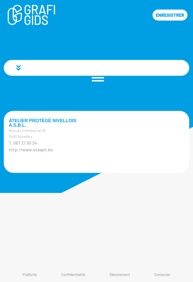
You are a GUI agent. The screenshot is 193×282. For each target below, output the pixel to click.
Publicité (30, 274)
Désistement (120, 274)
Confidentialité (73, 274)
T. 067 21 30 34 (23, 143)
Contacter (162, 274)
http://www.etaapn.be (31, 149)
